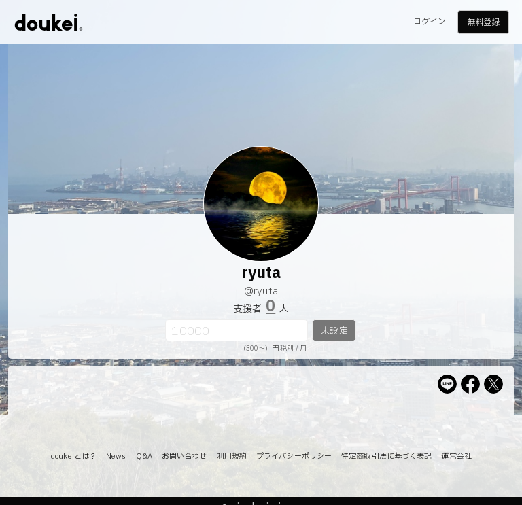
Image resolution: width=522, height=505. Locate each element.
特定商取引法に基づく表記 (386, 456)
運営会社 (456, 456)
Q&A (144, 456)
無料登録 (483, 22)
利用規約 (232, 456)
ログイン (429, 22)
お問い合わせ (184, 456)
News (116, 456)
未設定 (334, 331)
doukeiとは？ (73, 456)
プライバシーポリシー (294, 456)
